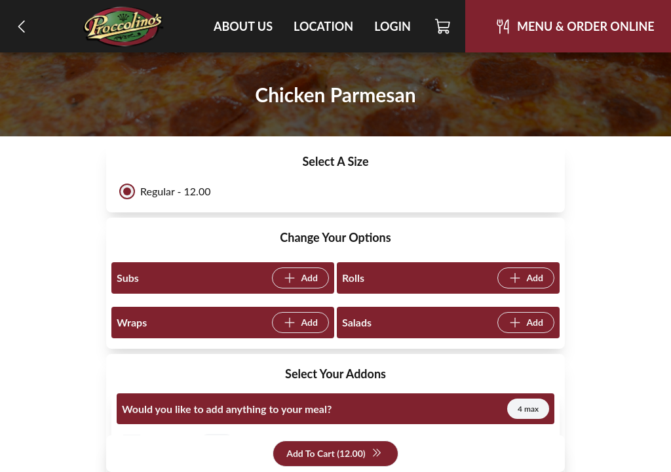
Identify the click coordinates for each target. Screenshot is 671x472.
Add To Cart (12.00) (333, 454)
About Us (243, 26)
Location (323, 26)
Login (392, 26)
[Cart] (443, 26)
